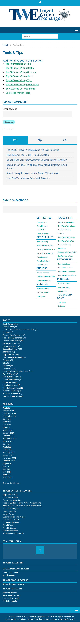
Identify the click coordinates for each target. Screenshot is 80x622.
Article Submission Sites (45, 246)
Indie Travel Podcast (11, 595)
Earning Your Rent (63, 284)
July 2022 (7, 444)
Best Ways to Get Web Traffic (20, 88)
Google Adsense (42, 292)
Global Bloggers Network (13, 584)
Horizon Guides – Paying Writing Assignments (22, 503)
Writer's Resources (10, 393)
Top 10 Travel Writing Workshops (22, 84)
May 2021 (7, 472)
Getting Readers (9, 343)
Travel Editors (41, 230)
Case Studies (8, 327)
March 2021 (7, 477)
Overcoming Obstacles (12, 357)
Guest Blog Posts (10, 349)
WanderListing (9, 575)
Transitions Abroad (11, 519)
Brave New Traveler (10, 497)
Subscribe (9, 122)
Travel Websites (42, 265)
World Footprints (10, 601)
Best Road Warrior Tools (18, 93)
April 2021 (7, 475)
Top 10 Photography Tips (18, 64)
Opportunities (8, 354)
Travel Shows (8, 382)
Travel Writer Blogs (64, 264)
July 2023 (7, 419)
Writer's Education (10, 391)
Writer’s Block (62, 291)
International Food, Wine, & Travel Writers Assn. (22, 506)
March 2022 (7, 450)
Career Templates (43, 273)
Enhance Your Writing (11, 335)
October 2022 (8, 436)
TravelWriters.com (10, 531)
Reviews (6, 366)
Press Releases (42, 257)
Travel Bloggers (42, 226)
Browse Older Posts (11, 483)
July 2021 (7, 466)
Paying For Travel (63, 287)
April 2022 (7, 447)
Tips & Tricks (8, 374)
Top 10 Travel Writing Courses (21, 72)
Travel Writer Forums (64, 268)
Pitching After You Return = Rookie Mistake (27, 155)
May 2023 (7, 425)
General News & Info (11, 341)
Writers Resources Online (13, 533)
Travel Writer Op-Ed (11, 385)
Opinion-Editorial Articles (45, 253)
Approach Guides (10, 495)
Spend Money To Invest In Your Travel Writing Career (32, 173)
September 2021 (9, 461)
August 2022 (8, 441)
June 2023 (7, 422)
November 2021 (9, 458)
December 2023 (9, 413)
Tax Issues (61, 306)
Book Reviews (9, 324)
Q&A (5, 363)
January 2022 (8, 455)
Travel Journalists (42, 234)
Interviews (7, 352)
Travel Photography (11, 380)
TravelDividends (9, 528)
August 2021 (8, 464)
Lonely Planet (8, 514)
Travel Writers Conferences (67, 272)
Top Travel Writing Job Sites (46, 277)
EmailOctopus (10, 128)
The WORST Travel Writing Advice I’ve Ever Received (32, 150)
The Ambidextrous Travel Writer (16, 371)
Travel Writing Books (11, 388)
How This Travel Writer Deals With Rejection (28, 178)
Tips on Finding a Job (44, 281)
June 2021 (7, 469)
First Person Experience (12, 338)
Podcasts (7, 360)
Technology (7, 368)
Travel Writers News (11, 522)
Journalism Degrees (11, 508)
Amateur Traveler (10, 593)
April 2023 (7, 427)
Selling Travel (41, 296)
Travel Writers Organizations (67, 276)
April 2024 (7, 408)
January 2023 (8, 433)
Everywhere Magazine (12, 500)
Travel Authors (41, 222)
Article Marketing (42, 242)
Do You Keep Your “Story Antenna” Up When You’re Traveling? (36, 160)
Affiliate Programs (43, 289)
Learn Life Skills (9, 511)
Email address (10, 109)
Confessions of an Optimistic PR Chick (19, 329)
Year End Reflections (11, 396)
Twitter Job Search (10, 572)
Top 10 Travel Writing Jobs (19, 76)
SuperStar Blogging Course (14, 517)
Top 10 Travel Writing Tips (19, 80)
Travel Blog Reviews (11, 377)
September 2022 (9, 438)
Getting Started (9, 346)
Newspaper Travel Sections (46, 249)
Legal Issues (62, 302)
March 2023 (7, 430)
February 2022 (8, 452)
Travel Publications (43, 261)
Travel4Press (8, 525)
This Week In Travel (11, 598)
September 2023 (9, 416)
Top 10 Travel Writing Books (20, 68)
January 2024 (8, 411)
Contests (6, 332)
